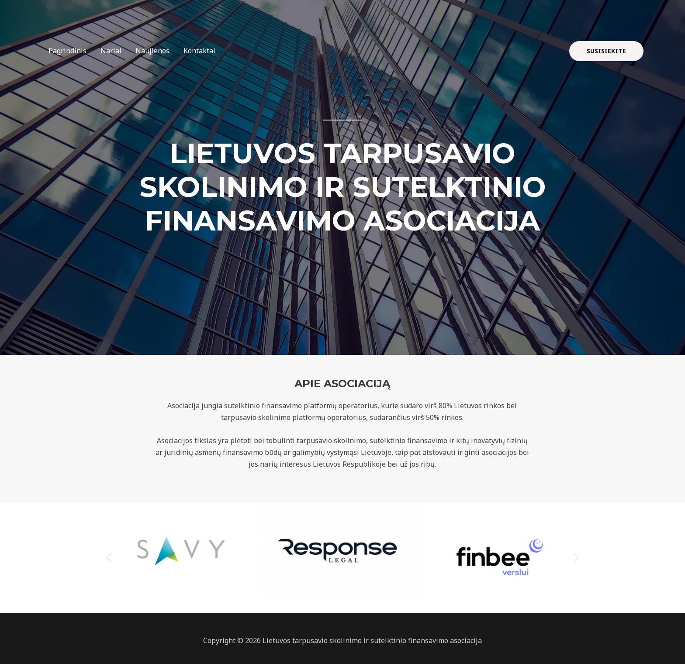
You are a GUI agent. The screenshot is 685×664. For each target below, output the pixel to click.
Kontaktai (199, 50)
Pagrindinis (67, 50)
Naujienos (152, 50)
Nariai (110, 50)
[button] (108, 557)
